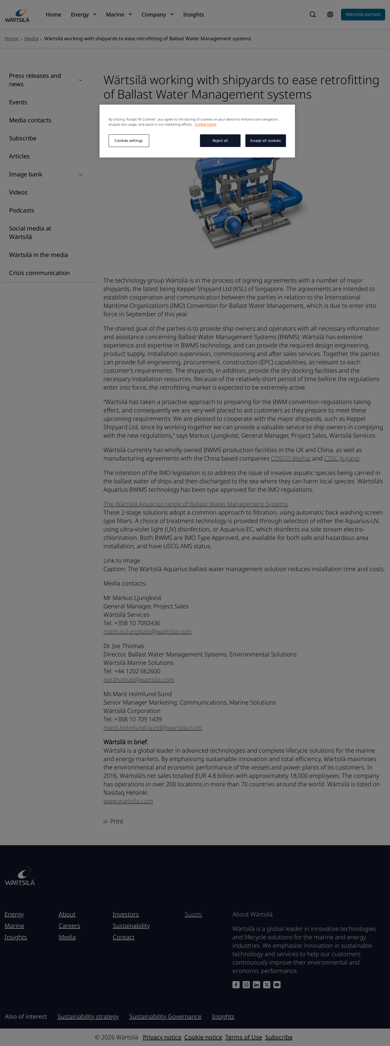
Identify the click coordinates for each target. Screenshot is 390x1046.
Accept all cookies (265, 140)
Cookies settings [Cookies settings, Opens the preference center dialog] (129, 140)
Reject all (220, 140)
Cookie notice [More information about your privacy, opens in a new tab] (205, 124)
